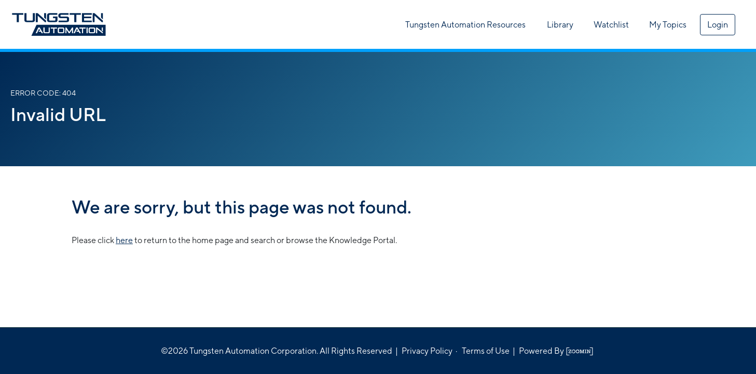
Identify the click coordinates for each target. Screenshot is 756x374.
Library (560, 25)
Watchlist (611, 25)
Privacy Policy (427, 351)
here (124, 240)
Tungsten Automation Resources (465, 25)
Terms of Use (486, 351)
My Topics (667, 25)
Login (717, 25)
